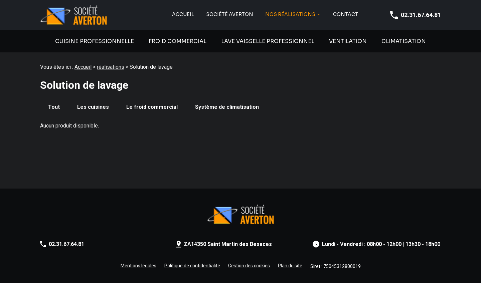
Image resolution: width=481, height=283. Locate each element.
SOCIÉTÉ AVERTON (229, 14)
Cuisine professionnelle (94, 41)
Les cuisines (93, 107)
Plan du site (290, 265)
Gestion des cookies (249, 265)
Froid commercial (177, 41)
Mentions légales (138, 265)
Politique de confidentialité (192, 265)
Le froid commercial (152, 107)
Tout (54, 107)
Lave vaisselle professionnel (267, 41)
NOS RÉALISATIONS (290, 14)
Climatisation (403, 41)
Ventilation (348, 41)
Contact (345, 14)
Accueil (183, 14)
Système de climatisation (227, 107)
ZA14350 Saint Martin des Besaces (228, 244)
